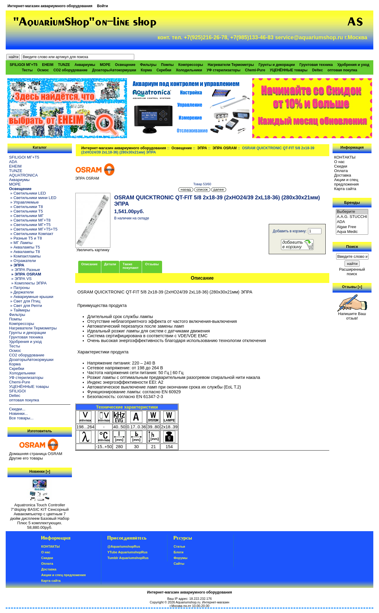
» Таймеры (19, 310)
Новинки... (18, 413)
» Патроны (19, 287)
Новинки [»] (39, 471)
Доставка (342, 175)
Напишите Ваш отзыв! (352, 314)
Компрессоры (190, 65)
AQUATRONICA (23, 175)
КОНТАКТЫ (344, 157)
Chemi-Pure (255, 70)
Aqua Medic (352, 231)
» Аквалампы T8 (24, 251)
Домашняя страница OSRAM (35, 453)
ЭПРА (202, 148)
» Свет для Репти (25, 305)
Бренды (352, 202)
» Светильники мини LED (32, 197)
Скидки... (17, 409)
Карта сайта (345, 188)
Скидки (340, 166)
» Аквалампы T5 (24, 247)
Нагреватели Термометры (231, 65)
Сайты (178, 563)
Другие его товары (26, 458)
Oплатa (341, 170)
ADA (13, 161)
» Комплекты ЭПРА (27, 283)
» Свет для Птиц (24, 301)
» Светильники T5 (26, 211)
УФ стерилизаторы (224, 70)
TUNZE (64, 65)
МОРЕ (105, 65)
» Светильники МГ (26, 215)
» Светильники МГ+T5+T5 (33, 229)
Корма (146, 70)
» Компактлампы (25, 256)
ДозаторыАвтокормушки (114, 70)
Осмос (43, 70)
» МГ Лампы (20, 242)
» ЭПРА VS (20, 278)
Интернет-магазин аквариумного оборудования (49, 6)
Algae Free (352, 227)
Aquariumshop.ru (188, 602)
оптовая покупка (342, 70)
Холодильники (189, 70)
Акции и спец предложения (346, 181)
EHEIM (47, 65)
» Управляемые (24, 202)
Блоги (178, 552)
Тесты (27, 70)
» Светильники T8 (26, 206)
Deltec (317, 70)
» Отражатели (22, 260)
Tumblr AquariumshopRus (128, 558)
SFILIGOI (17, 391)
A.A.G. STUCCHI (352, 216)
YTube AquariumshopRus (127, 552)
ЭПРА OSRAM (224, 148)
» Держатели (21, 292)
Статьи (179, 546)
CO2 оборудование (70, 70)
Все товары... (21, 418)
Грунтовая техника (316, 65)
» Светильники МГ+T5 (30, 224)
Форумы (180, 558)
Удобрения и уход (353, 65)
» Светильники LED (27, 193)
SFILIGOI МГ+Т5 (23, 65)
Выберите (352, 211)
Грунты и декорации (277, 65)
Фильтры (148, 65)
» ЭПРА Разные (24, 269)
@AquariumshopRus (123, 546)
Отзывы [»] (352, 287)
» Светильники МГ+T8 (30, 220)
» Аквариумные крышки (31, 296)
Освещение (181, 148)
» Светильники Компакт (31, 233)
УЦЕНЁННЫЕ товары (288, 70)
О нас (339, 161)
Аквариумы (85, 65)
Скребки (163, 70)
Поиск (352, 246)
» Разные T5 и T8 (25, 238)
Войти (102, 6)
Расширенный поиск (352, 271)
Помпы (167, 65)
